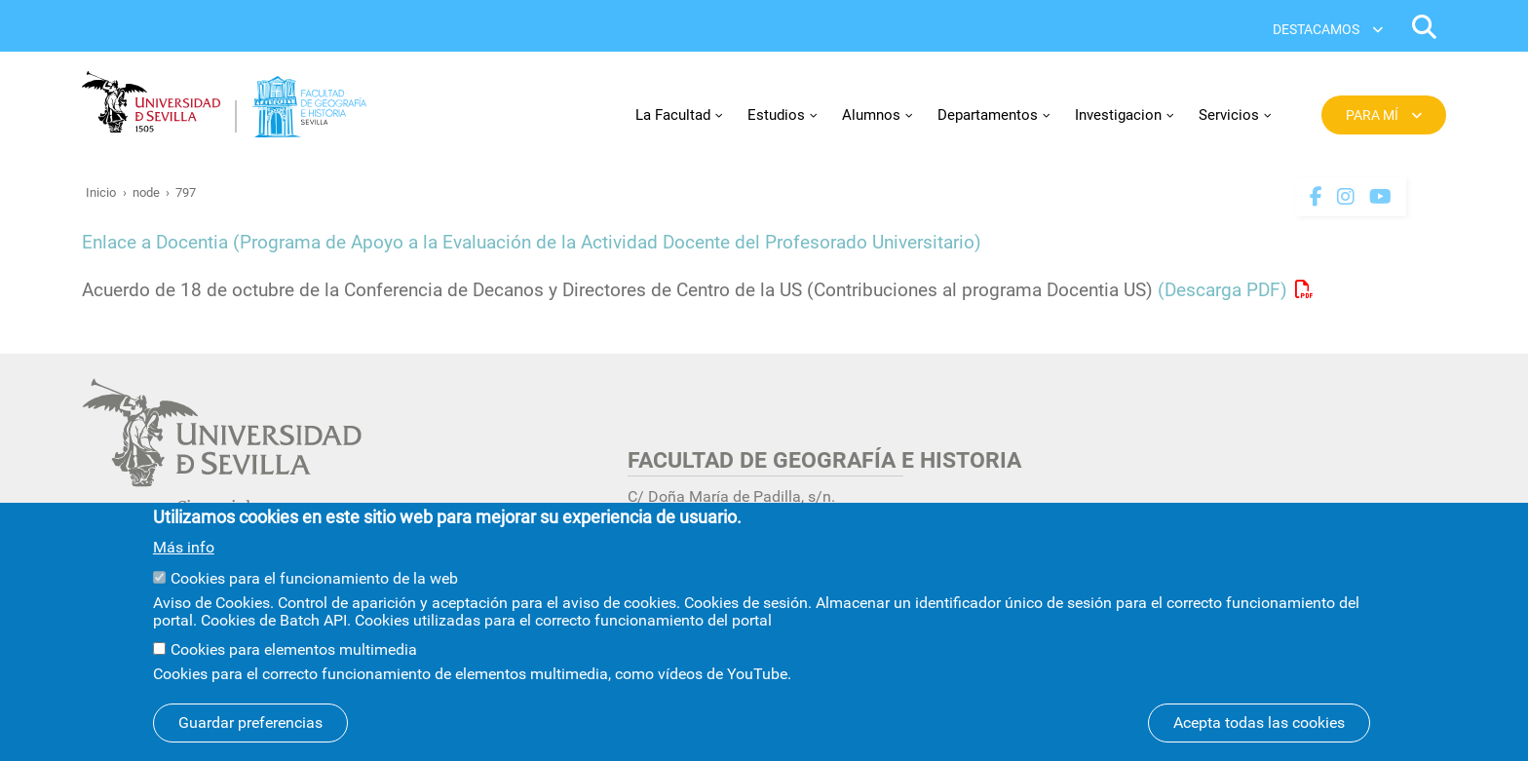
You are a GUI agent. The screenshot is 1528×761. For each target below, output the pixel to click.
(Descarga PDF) (1222, 290)
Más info (183, 553)
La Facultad (672, 115)
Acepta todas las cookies (1259, 728)
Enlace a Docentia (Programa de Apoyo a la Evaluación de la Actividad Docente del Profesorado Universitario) (531, 242)
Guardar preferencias (250, 728)
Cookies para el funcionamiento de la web (314, 584)
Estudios (776, 115)
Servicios (1229, 115)
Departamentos (987, 115)
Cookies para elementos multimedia (294, 655)
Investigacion (1118, 115)
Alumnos (871, 115)
